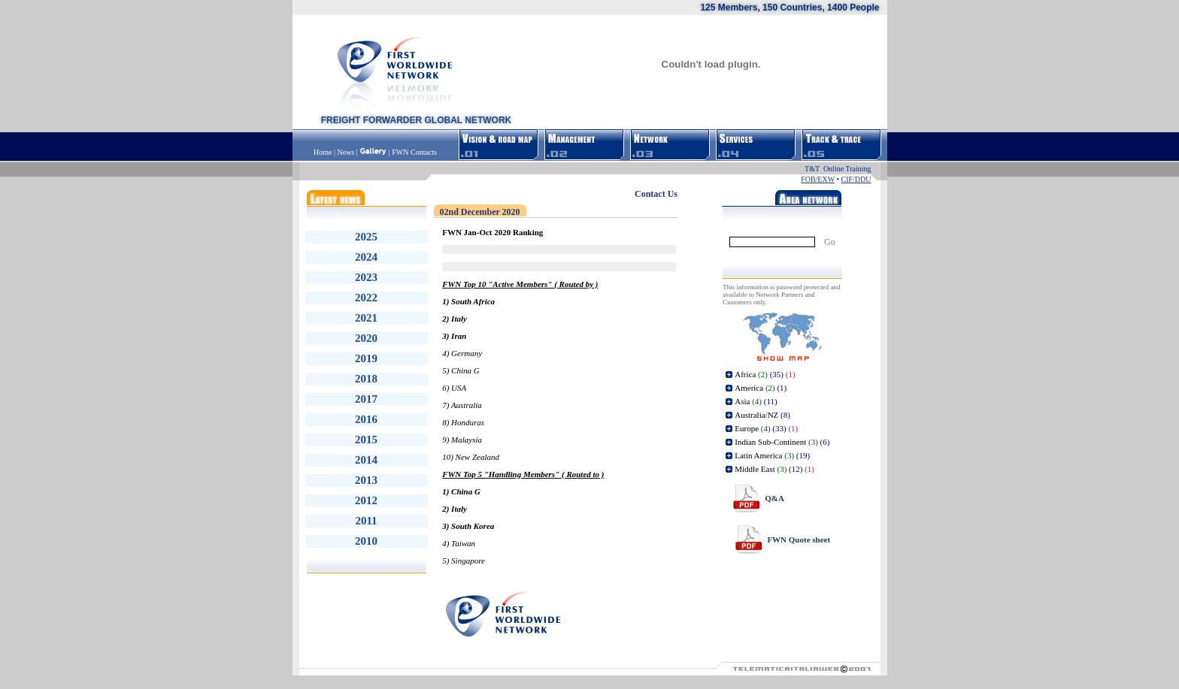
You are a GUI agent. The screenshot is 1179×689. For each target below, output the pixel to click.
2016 (366, 419)
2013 (366, 480)
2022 (366, 298)
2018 (366, 379)
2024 (366, 257)
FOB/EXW (818, 179)
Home (324, 152)
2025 (366, 237)
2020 (366, 338)
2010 (366, 541)
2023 (366, 277)
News (345, 152)
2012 (366, 500)
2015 (366, 440)
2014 (366, 460)
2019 (366, 358)
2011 (366, 521)
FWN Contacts (414, 152)
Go (829, 242)
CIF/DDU (856, 179)
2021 (366, 318)
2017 (366, 399)
